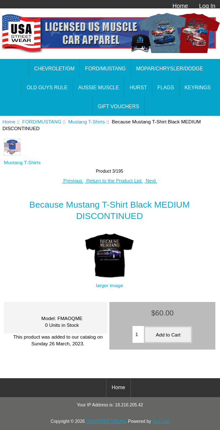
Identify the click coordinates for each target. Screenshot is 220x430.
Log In (207, 6)
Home (180, 6)
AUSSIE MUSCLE (98, 88)
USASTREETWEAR (105, 421)
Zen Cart (161, 421)
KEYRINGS (198, 88)
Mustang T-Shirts (86, 121)
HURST (138, 88)
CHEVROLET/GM (54, 69)
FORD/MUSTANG (41, 121)
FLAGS (165, 88)
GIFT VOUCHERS (118, 107)
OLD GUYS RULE (47, 88)
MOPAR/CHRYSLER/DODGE (169, 69)
